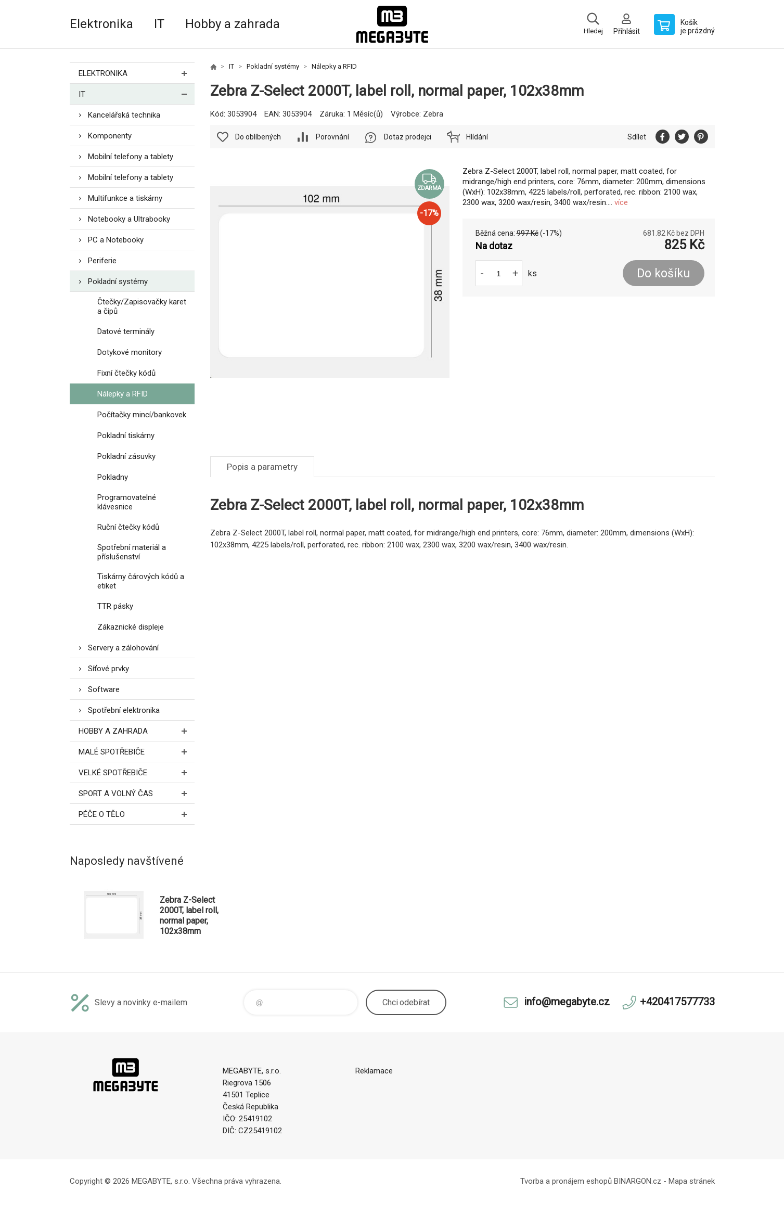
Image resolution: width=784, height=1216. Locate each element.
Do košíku (663, 273)
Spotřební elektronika (124, 710)
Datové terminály (126, 331)
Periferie (102, 260)
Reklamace (374, 1071)
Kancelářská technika (124, 115)
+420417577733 (677, 1001)
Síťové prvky (108, 668)
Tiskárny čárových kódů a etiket (140, 581)
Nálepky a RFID (122, 394)
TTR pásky (115, 606)
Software (104, 689)
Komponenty (110, 135)
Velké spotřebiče (137, 772)
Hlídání (477, 137)
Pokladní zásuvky (126, 456)
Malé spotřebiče (137, 751)
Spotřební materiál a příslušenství (131, 552)
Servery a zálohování (123, 647)
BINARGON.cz (637, 1181)
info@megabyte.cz (567, 1001)
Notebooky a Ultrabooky (129, 219)
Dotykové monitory (129, 352)
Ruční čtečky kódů (128, 527)
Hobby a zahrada (232, 24)
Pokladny (112, 477)
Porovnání (332, 137)
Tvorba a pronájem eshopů (566, 1181)
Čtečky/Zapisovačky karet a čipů (141, 306)
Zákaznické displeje (130, 627)
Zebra (433, 114)
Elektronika (101, 24)
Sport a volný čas (137, 793)
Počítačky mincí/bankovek (141, 414)
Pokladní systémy (118, 281)
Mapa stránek (692, 1181)
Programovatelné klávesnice (126, 502)
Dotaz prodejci (407, 137)
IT (159, 24)
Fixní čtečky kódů (126, 373)
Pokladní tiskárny (126, 435)
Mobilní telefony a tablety (130, 156)
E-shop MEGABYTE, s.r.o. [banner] (392, 24)
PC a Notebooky (116, 240)
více (621, 202)
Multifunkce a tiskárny (125, 198)
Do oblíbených (258, 137)
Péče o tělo (137, 814)
